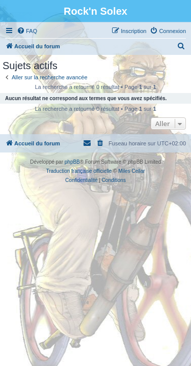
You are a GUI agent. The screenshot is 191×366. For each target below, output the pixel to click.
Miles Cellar (131, 171)
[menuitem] (27, 31)
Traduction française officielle (79, 171)
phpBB (72, 162)
